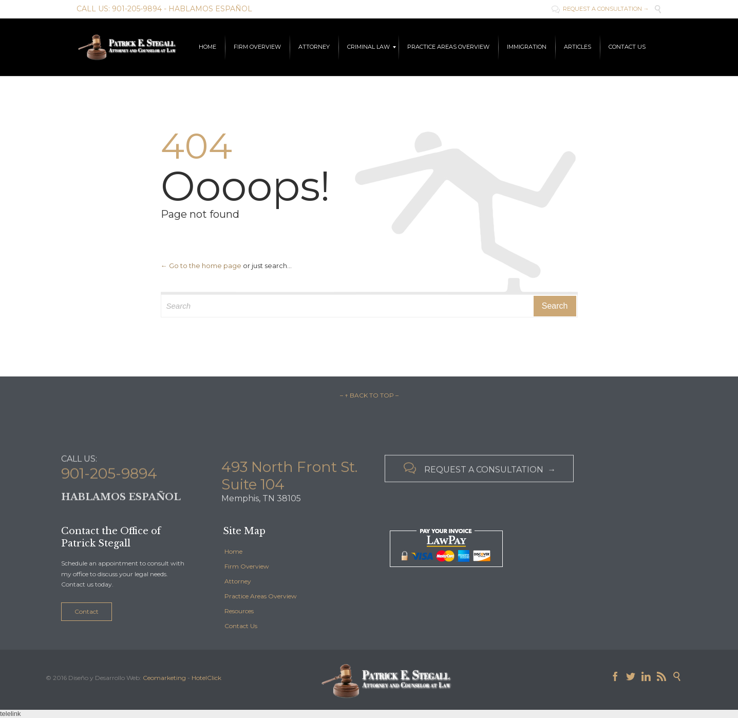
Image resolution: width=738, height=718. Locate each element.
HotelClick (206, 678)
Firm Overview (246, 566)
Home (233, 551)
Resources (239, 611)
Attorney (237, 581)
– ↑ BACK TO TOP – (369, 395)
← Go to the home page (201, 265)
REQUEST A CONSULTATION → (600, 8)
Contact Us (240, 626)
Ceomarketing (164, 678)
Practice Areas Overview (260, 596)
